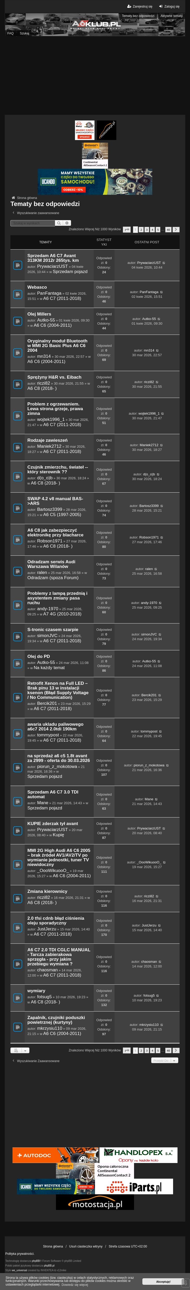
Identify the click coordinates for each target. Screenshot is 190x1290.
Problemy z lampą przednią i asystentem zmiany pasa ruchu (57, 598)
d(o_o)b (45, 477)
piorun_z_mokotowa (57, 766)
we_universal (19, 1270)
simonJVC (47, 635)
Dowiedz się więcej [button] (75, 1285)
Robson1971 (49, 540)
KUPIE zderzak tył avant (52, 823)
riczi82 (43, 383)
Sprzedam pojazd (70, 271)
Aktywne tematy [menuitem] (172, 16)
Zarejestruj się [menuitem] (139, 6)
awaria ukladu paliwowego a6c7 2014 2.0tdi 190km (55, 726)
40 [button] (168, 230)
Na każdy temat (49, 667)
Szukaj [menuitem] (24, 33)
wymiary (36, 990)
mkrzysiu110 (49, 1028)
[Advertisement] (95, 75)
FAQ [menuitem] (10, 33)
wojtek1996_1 (51, 419)
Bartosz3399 (49, 509)
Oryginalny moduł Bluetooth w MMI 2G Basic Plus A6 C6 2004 (57, 345)
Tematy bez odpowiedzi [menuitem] (138, 16)
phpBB (36, 1260)
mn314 (44, 356)
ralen (42, 572)
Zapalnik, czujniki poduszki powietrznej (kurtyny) (56, 1020)
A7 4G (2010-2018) (62, 613)
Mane (42, 802)
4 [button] (152, 230)
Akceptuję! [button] (163, 1281)
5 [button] (158, 230)
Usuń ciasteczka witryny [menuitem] (86, 1246)
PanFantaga (49, 293)
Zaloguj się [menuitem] (169, 6)
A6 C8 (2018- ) (42, 388)
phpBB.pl (49, 1265)
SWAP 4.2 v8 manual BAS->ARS (55, 501)
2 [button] (141, 230)
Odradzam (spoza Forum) (52, 577)
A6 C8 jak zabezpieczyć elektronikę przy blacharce (55, 532)
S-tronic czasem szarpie (52, 629)
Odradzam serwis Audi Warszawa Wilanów (51, 564)
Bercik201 (47, 703)
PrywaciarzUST (52, 266)
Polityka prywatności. (19, 1254)
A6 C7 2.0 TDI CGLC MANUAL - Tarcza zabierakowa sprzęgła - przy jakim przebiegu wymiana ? (58, 956)
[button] (127, 230)
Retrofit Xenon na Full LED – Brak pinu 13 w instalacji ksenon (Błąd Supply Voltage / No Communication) (57, 690)
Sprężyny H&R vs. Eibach (54, 377)
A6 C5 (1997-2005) (62, 514)
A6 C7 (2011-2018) (62, 298)
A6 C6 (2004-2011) (53, 325)
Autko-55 (46, 320)
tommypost (48, 734)
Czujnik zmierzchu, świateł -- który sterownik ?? (57, 469)
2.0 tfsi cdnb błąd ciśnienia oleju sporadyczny (55, 920)
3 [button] (147, 230)
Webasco (37, 287)
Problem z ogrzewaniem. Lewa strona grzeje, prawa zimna (55, 409)
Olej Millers (39, 314)
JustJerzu (46, 928)
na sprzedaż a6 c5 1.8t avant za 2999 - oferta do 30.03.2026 (58, 758)
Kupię (58, 834)
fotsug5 (44, 996)
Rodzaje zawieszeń (47, 440)
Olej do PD (38, 656)
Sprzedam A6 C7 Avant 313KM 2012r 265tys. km (53, 258)
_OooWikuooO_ (53, 870)
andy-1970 (47, 608)
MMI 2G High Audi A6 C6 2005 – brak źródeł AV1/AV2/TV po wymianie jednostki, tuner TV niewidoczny (58, 857)
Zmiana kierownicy (47, 891)
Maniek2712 (49, 446)
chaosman (47, 969)
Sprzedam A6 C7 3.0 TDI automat (52, 794)
